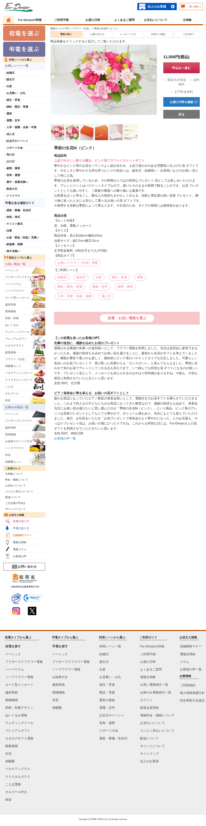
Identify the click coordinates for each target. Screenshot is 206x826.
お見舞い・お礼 (16, 93)
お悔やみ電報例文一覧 (155, 692)
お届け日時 (92, 19)
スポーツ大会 (14, 147)
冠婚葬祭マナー (22, 535)
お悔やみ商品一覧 (16, 407)
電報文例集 (148, 677)
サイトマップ (149, 753)
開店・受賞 (107, 692)
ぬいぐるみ (12, 325)
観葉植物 (10, 352)
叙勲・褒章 (13, 168)
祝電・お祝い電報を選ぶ (127, 318)
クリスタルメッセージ (18, 379)
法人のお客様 (156, 6)
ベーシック (12, 270)
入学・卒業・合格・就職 (74, 296)
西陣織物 (10, 311)
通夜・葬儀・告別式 (18, 210)
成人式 (10, 134)
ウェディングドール (17, 331)
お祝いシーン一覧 (16, 65)
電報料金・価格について (157, 715)
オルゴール (12, 393)
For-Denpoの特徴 (30, 19)
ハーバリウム (13, 283)
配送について (11, 497)
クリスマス (13, 195)
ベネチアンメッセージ (18, 372)
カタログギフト (14, 345)
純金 (8, 400)
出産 (9, 86)
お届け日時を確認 (184, 102)
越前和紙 (10, 304)
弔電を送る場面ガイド (19, 203)
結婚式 (10, 72)
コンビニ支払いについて (18, 491)
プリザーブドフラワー (18, 277)
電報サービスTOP (59, 28)
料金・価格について (15, 479)
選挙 (9, 113)
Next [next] (154, 77)
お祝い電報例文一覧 (154, 684)
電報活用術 (20, 542)
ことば (9, 386)
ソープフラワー (14, 290)
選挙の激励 (107, 700)
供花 (8, 454)
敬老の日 (11, 188)
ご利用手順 (61, 19)
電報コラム (20, 549)
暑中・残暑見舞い (17, 181)
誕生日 (10, 79)
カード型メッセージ (17, 297)
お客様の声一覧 (65, 438)
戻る (181, 114)
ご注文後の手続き (14, 503)
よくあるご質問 (124, 19)
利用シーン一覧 (110, 646)
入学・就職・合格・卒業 (21, 127)
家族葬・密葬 (14, 244)
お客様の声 (20, 556)
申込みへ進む (181, 68)
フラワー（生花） (16, 359)
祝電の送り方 (21, 521)
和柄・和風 (12, 318)
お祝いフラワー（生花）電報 (77, 262)
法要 (9, 230)
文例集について (13, 473)
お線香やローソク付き (18, 441)
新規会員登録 (149, 707)
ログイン (146, 700)
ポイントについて (14, 508)
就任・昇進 (13, 99)
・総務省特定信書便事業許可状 (24, 586)
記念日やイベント (17, 140)
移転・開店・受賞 (17, 106)
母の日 (10, 154)
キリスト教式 (14, 223)
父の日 (10, 161)
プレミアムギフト (16, 338)
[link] (33, 598)
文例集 (187, 19)
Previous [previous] (53, 77)
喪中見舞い (13, 251)
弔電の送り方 (21, 528)
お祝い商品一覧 (15, 264)
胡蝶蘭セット (13, 366)
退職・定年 (13, 120)
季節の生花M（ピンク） (106, 28)
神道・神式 (13, 216)
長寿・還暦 (13, 175)
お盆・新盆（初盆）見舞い (22, 237)
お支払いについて (155, 19)
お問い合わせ (24, 567)
